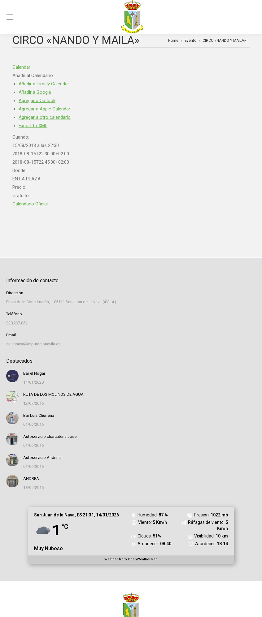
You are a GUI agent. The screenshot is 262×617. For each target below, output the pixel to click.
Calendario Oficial (30, 204)
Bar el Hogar (34, 373)
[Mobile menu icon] (10, 17)
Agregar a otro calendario (45, 117)
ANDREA (31, 478)
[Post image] (12, 376)
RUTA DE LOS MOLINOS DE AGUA (53, 394)
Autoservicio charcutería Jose (49, 436)
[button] (32, 75)
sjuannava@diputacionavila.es (33, 344)
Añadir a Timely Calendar (44, 84)
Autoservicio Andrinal (42, 457)
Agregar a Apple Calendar (44, 109)
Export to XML (33, 125)
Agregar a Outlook (37, 100)
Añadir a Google (35, 92)
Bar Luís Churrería (38, 415)
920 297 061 (17, 323)
